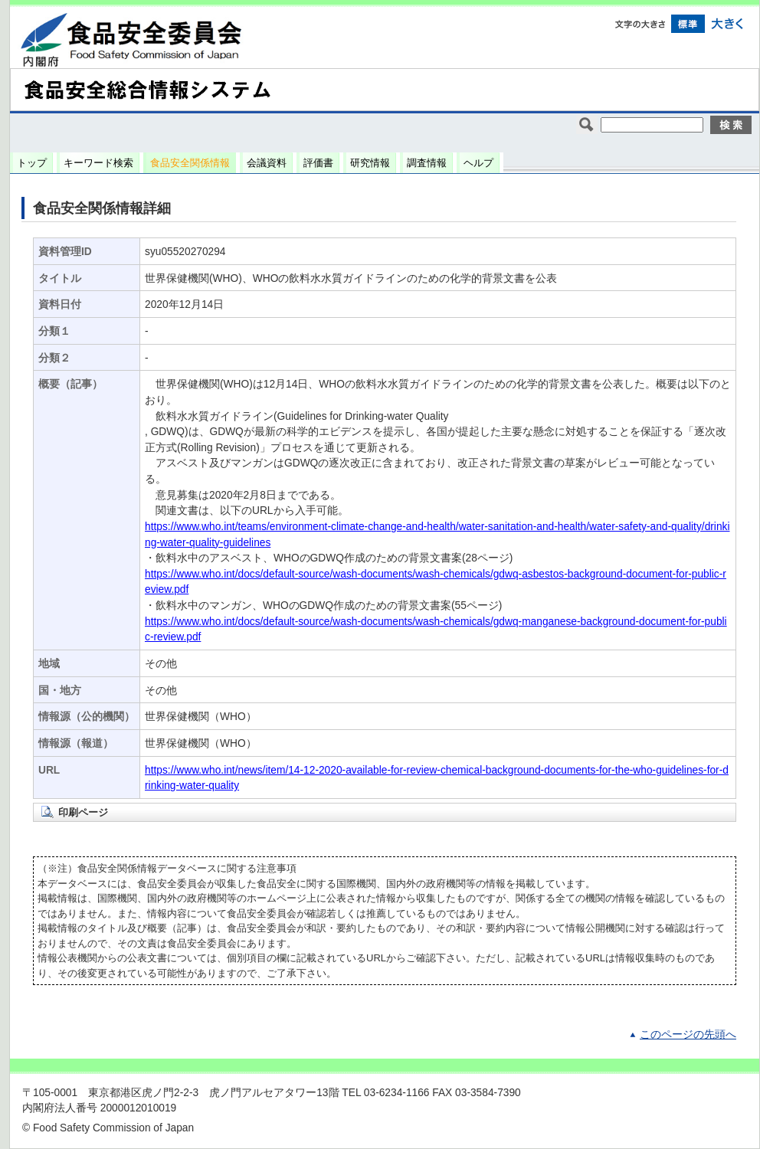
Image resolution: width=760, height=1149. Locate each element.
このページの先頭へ (688, 1034)
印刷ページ (83, 812)
